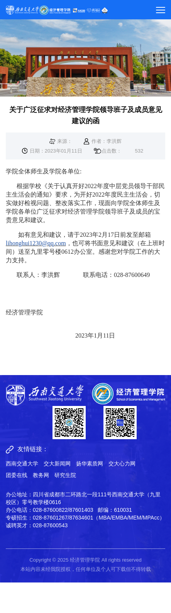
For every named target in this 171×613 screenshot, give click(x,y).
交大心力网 (121, 463)
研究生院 (65, 475)
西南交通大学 (22, 463)
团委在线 (16, 475)
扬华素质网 (89, 463)
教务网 (41, 475)
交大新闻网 (57, 463)
